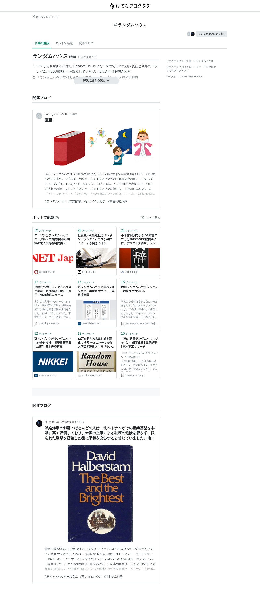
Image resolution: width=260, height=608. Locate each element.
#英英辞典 (75, 201)
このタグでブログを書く (211, 33)
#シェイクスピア (95, 201)
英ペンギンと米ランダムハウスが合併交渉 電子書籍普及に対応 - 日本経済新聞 (52, 342)
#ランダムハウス (55, 201)
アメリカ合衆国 (48, 66)
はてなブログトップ (177, 70)
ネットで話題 (64, 43)
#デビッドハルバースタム (61, 576)
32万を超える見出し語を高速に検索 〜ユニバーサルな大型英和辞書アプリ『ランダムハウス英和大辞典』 (96, 343)
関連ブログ (86, 43)
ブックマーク (42, 230)
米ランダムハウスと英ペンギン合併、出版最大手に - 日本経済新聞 (96, 290)
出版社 (67, 66)
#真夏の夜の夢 (117, 201)
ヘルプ (197, 67)
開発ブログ (210, 67)
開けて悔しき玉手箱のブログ (61, 422)
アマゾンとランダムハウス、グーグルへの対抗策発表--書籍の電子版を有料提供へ (52, 239)
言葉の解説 (42, 43)
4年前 (82, 422)
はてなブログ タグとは (179, 67)
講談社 (133, 66)
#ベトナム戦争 (113, 576)
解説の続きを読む (96, 80)
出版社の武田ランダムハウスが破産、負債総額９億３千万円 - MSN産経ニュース (52, 290)
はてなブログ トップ (45, 16)
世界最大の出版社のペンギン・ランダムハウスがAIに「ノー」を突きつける (95, 239)
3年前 (74, 114)
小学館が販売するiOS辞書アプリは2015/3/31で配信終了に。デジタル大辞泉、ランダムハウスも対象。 (139, 240)
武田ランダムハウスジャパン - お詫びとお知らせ (139, 289)
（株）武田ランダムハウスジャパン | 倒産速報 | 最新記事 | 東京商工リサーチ (139, 342)
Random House (84, 66)
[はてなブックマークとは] (57, 218)
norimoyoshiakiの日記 (56, 114)
